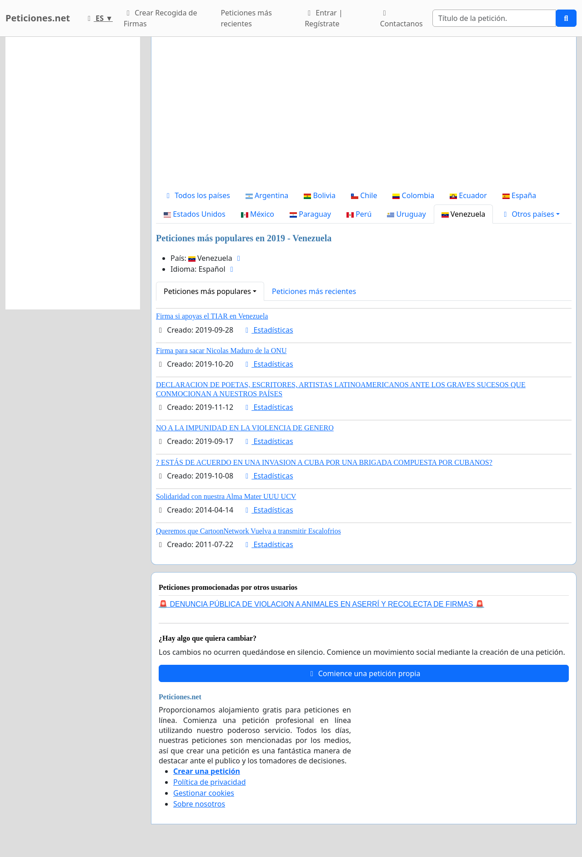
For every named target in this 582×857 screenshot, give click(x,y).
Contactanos (401, 19)
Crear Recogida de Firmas (160, 18)
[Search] (494, 18)
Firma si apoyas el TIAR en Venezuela (212, 316)
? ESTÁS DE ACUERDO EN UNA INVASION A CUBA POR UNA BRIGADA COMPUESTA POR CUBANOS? (324, 462)
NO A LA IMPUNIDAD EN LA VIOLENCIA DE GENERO (245, 428)
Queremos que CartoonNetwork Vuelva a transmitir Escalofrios (248, 531)
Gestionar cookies (203, 793)
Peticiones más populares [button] (207, 291)
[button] (530, 214)
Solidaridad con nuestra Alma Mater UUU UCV (226, 496)
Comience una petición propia (364, 673)
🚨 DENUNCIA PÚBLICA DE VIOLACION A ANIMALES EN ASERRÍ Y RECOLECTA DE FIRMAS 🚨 (321, 604)
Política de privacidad (209, 782)
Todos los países (197, 195)
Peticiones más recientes (246, 18)
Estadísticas (267, 330)
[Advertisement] (363, 115)
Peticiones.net (37, 18)
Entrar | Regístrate (324, 18)
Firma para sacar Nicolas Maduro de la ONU (221, 350)
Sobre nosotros (199, 804)
